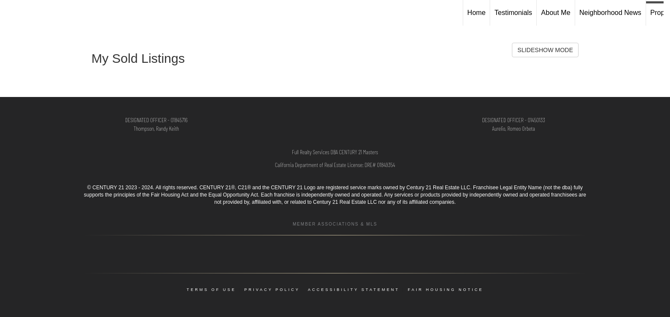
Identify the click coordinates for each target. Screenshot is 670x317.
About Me (555, 12)
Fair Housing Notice (445, 290)
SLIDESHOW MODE (545, 50)
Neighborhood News (610, 12)
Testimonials (513, 12)
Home (476, 12)
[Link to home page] (10, 13)
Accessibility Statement (354, 290)
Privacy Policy (272, 290)
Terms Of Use (211, 290)
